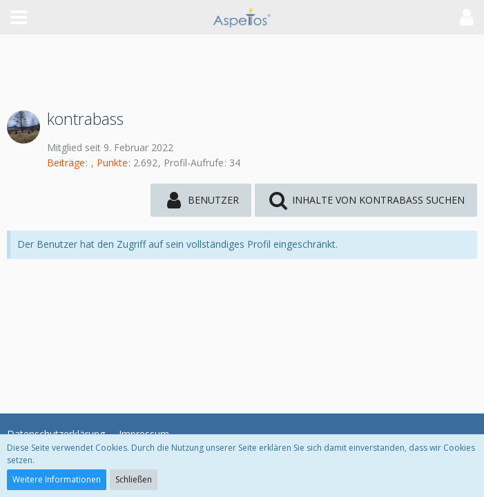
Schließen (133, 479)
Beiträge (66, 162)
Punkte (112, 162)
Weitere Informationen (56, 479)
